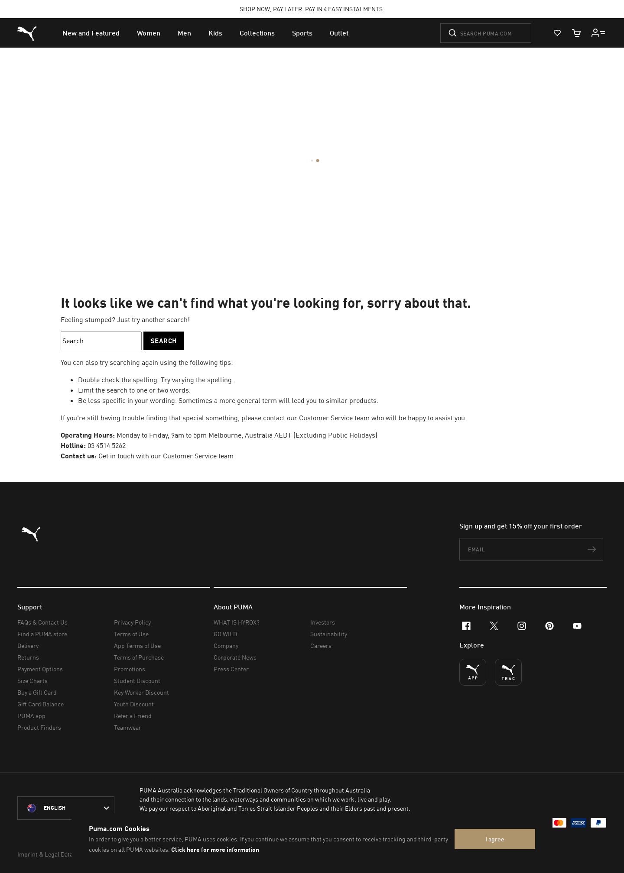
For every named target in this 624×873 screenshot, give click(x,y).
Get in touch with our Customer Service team (166, 455)
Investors (322, 622)
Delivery (28, 645)
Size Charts (32, 680)
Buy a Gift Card (37, 692)
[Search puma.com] (485, 33)
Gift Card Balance (40, 704)
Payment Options (40, 669)
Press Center (231, 669)
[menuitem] (91, 33)
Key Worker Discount (141, 692)
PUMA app (31, 715)
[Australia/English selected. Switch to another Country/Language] (66, 808)
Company (226, 645)
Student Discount (137, 680)
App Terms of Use (137, 645)
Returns (28, 657)
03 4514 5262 (107, 445)
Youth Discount (134, 704)
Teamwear (127, 727)
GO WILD (225, 634)
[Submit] (452, 33)
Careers (321, 645)
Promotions (129, 669)
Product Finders (39, 727)
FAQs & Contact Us (42, 622)
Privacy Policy (132, 622)
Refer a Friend (133, 715)
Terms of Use (131, 634)
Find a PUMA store (42, 634)
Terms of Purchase (139, 657)
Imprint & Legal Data (45, 854)
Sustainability (328, 634)
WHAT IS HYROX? (237, 622)
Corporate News (235, 657)
